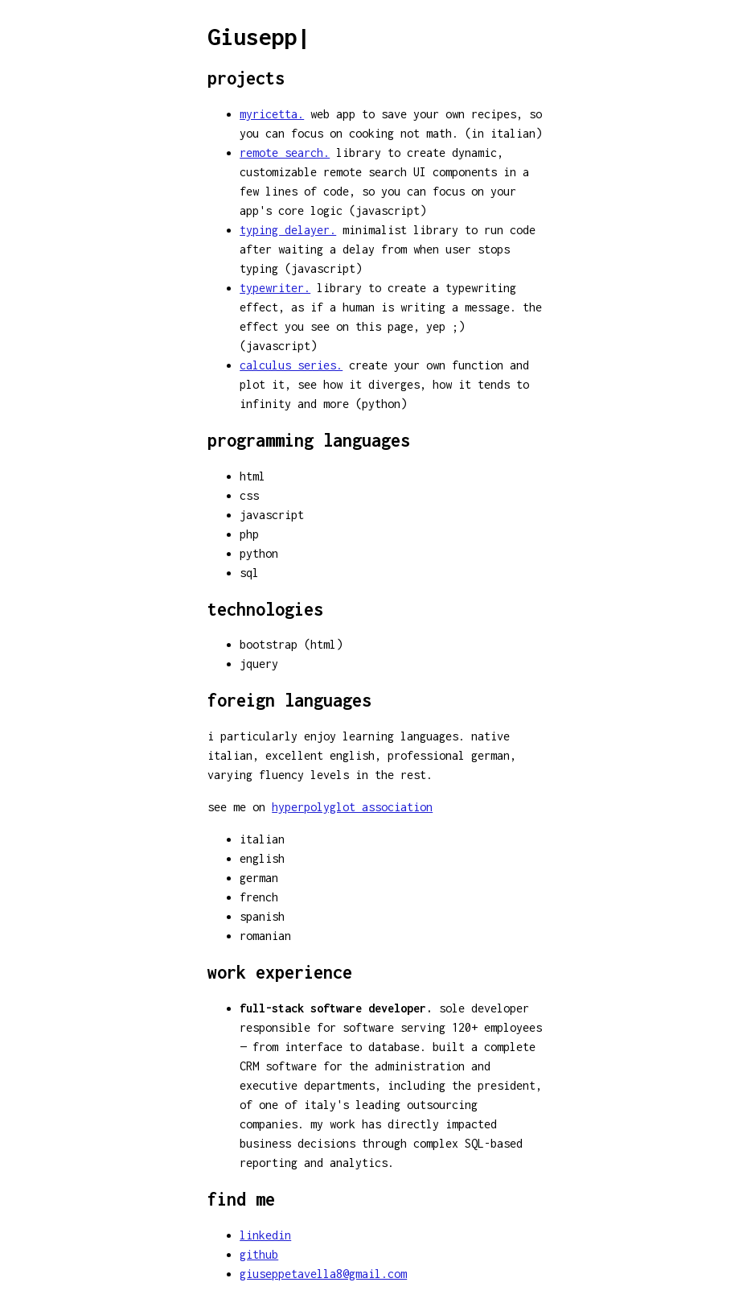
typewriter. (275, 288)
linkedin (265, 1235)
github (259, 1254)
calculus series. (291, 365)
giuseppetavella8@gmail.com (323, 1273)
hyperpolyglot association (352, 807)
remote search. (285, 152)
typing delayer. (288, 230)
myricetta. (272, 114)
